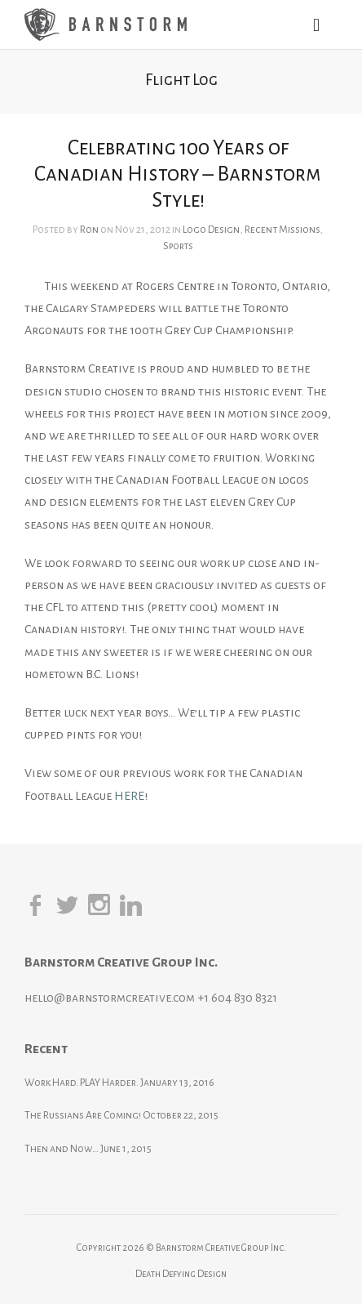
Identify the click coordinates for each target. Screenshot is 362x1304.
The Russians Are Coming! (82, 1115)
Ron (89, 229)
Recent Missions (282, 229)
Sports (178, 246)
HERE (129, 795)
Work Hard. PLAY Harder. (81, 1082)
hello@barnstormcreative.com (109, 997)
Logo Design (211, 229)
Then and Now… (61, 1148)
